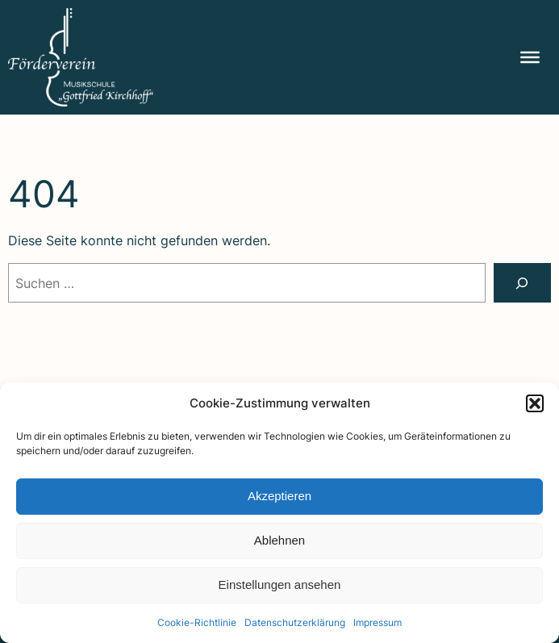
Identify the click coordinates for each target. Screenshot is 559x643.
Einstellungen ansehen (280, 584)
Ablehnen (279, 540)
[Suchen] (522, 283)
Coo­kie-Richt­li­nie (196, 622)
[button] (535, 403)
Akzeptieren (279, 496)
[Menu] (530, 57)
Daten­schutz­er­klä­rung (294, 622)
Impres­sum (377, 622)
